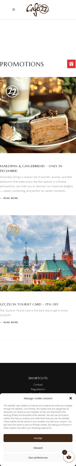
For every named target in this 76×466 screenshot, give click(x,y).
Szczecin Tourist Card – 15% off (29, 304)
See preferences (38, 457)
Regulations (38, 389)
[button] (70, 398)
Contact (38, 384)
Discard (38, 447)
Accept (38, 438)
